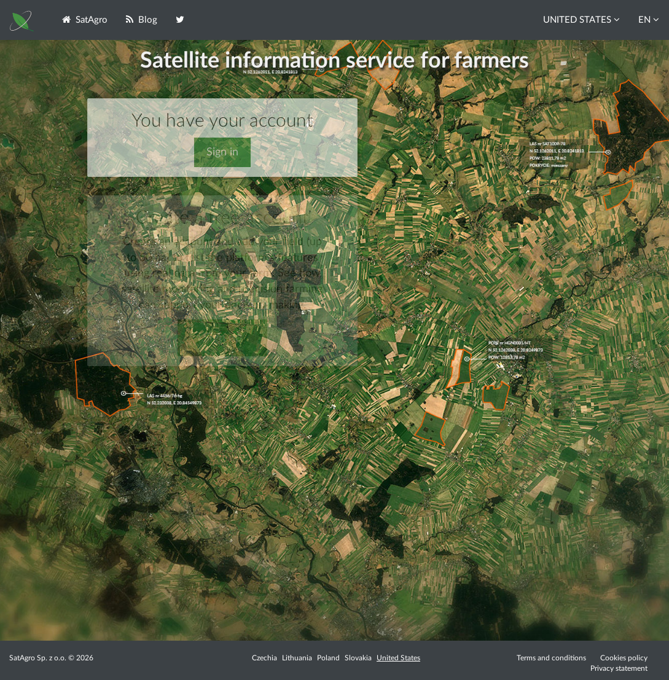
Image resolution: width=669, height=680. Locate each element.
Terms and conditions (551, 658)
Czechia (264, 658)
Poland (328, 658)
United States (398, 658)
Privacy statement (618, 668)
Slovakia (358, 658)
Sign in (222, 152)
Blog (141, 20)
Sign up (222, 338)
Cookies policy (623, 658)
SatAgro (85, 20)
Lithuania (297, 658)
